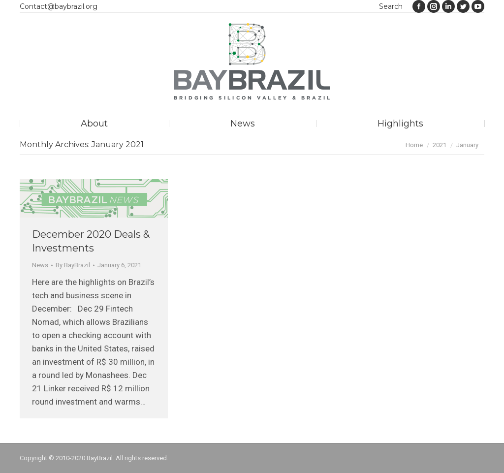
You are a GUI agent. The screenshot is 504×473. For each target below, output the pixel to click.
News (40, 265)
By (73, 265)
